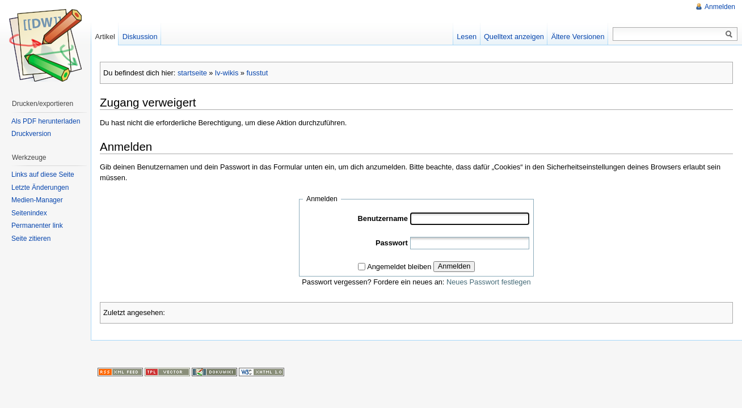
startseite (192, 73)
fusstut (257, 73)
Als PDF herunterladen (45, 121)
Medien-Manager (37, 200)
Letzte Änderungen (40, 188)
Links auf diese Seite (42, 174)
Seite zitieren (30, 239)
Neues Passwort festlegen (488, 282)
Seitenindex (29, 213)
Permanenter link (37, 226)
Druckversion (31, 134)
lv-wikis (226, 73)
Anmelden (454, 266)
